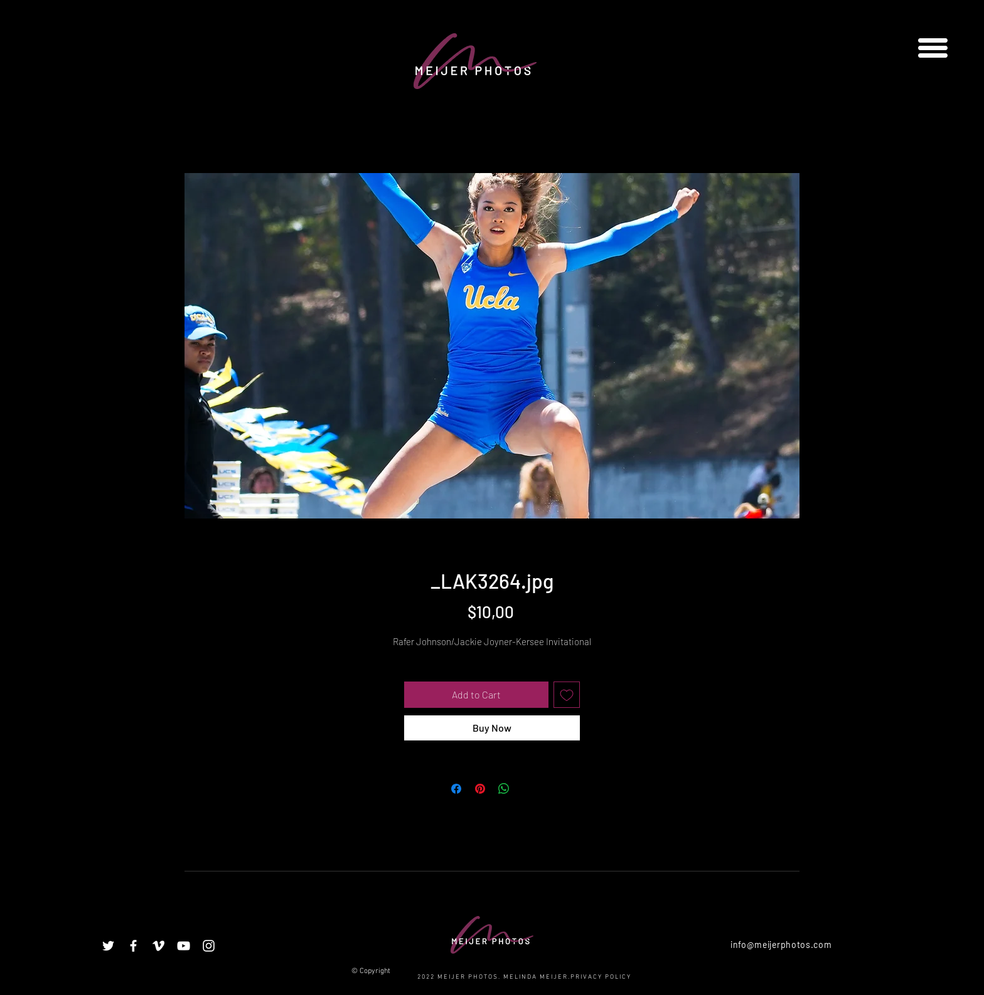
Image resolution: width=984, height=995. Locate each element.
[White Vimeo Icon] (158, 946)
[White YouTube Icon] (183, 946)
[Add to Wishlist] (567, 695)
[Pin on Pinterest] (480, 788)
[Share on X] (527, 788)
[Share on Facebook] (456, 788)
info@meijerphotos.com (781, 944)
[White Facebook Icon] (133, 946)
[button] (933, 48)
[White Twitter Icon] (108, 946)
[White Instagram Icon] (209, 946)
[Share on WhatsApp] (503, 788)
